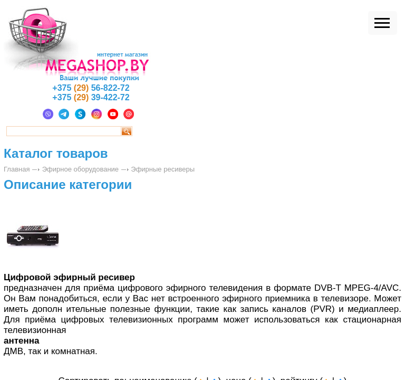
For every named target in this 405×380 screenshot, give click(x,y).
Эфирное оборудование (80, 169)
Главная (17, 169)
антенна (22, 341)
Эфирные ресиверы (163, 169)
